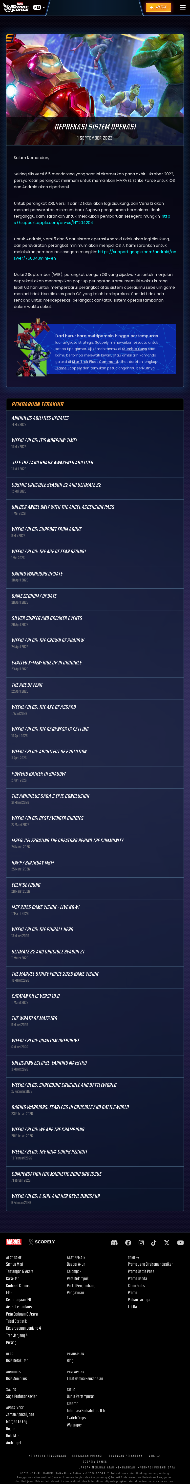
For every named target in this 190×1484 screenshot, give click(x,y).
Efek (9, 1292)
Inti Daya (134, 1307)
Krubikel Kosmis (18, 1285)
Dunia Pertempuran (81, 1396)
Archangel (13, 1442)
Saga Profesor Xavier (21, 1396)
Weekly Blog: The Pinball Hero (42, 930)
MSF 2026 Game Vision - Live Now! (45, 907)
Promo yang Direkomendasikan (151, 1264)
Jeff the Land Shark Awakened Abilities (52, 463)
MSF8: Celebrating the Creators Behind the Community (67, 841)
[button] (183, 8)
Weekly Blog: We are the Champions (47, 1130)
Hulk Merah (14, 1436)
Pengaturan (75, 1292)
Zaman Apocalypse (20, 1414)
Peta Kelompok (78, 1278)
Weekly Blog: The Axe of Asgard (43, 707)
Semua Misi (14, 1264)
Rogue (11, 1428)
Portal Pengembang (81, 1285)
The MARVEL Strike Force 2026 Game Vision (54, 974)
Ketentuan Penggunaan (47, 1456)
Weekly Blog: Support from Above (46, 529)
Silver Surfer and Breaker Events (46, 618)
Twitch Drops (76, 1418)
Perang (11, 1342)
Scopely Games (95, 1462)
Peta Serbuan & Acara (22, 1314)
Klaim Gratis (136, 1285)
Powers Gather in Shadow (38, 774)
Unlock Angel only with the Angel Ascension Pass (62, 507)
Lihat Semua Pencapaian (85, 1378)
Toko (133, 1258)
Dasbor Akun (76, 1264)
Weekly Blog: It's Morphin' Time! (44, 440)
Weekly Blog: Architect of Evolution (48, 752)
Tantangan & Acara (20, 1271)
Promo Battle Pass (141, 1271)
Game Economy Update (33, 596)
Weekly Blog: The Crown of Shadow (47, 641)
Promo (132, 1292)
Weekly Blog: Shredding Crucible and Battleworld (63, 1085)
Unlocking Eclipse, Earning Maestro (48, 1063)
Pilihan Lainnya (139, 1299)
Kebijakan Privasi (87, 1456)
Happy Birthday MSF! (32, 863)
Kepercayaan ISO (18, 1299)
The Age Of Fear (26, 685)
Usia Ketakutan (17, 1360)
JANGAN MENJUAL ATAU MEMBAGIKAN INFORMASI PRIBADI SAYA (127, 1467)
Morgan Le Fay (16, 1421)
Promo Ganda (137, 1278)
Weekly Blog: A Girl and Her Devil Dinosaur (55, 1196)
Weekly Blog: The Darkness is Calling (49, 729)
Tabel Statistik (16, 1321)
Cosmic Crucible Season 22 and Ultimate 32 (56, 485)
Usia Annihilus (16, 1378)
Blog (70, 1360)
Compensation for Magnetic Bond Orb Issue (56, 1174)
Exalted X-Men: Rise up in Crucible (46, 663)
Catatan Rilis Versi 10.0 (35, 996)
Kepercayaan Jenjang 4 (23, 1328)
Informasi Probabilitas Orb (86, 1410)
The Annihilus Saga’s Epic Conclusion (50, 796)
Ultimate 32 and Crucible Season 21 (47, 952)
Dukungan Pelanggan (126, 1456)
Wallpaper (74, 1425)
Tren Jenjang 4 (16, 1335)
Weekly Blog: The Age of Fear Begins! (48, 552)
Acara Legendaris (19, 1307)
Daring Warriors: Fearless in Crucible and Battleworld (70, 1107)
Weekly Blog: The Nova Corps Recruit (49, 1152)
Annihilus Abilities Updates (40, 418)
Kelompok (74, 1271)
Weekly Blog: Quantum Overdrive (45, 1041)
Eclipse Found (25, 885)
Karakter (12, 1278)
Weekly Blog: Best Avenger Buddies (47, 818)
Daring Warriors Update (36, 574)
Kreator (72, 1403)
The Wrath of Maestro (34, 1018)
